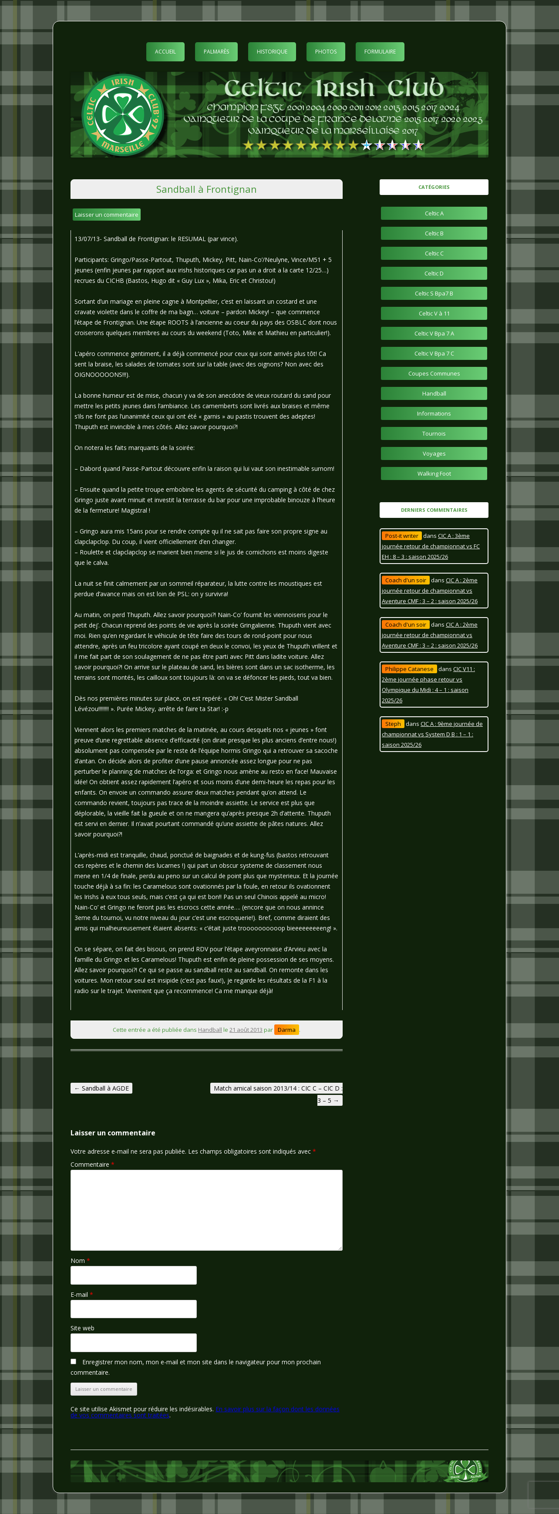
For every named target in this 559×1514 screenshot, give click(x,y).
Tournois (434, 433)
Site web (82, 1328)
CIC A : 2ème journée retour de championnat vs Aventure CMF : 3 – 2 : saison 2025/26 (430, 590)
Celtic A (434, 213)
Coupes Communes (434, 373)
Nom (80, 1260)
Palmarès (216, 51)
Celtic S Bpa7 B (434, 293)
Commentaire (92, 1164)
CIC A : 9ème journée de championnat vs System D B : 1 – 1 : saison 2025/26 (432, 734)
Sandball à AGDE (101, 1088)
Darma (287, 1030)
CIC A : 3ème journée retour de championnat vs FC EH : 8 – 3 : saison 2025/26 (431, 546)
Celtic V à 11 (434, 313)
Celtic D (434, 273)
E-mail (82, 1294)
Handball (210, 1030)
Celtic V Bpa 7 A (434, 333)
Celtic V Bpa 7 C (434, 353)
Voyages (434, 453)
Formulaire (380, 51)
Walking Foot (434, 473)
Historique (272, 51)
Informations (434, 413)
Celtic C (434, 253)
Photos (326, 51)
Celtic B (434, 233)
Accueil (165, 51)
